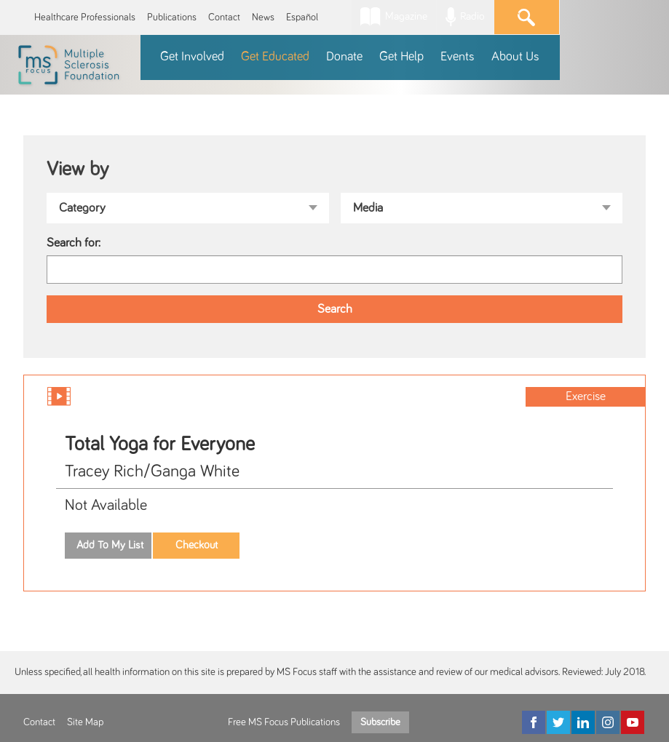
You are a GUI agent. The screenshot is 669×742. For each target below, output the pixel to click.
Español (302, 17)
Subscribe (380, 722)
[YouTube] (632, 722)
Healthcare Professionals (84, 17)
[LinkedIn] (583, 722)
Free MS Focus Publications (284, 722)
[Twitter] (558, 722)
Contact (224, 17)
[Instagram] (607, 722)
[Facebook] (533, 722)
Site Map (85, 722)
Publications (172, 17)
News (263, 17)
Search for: (73, 243)
